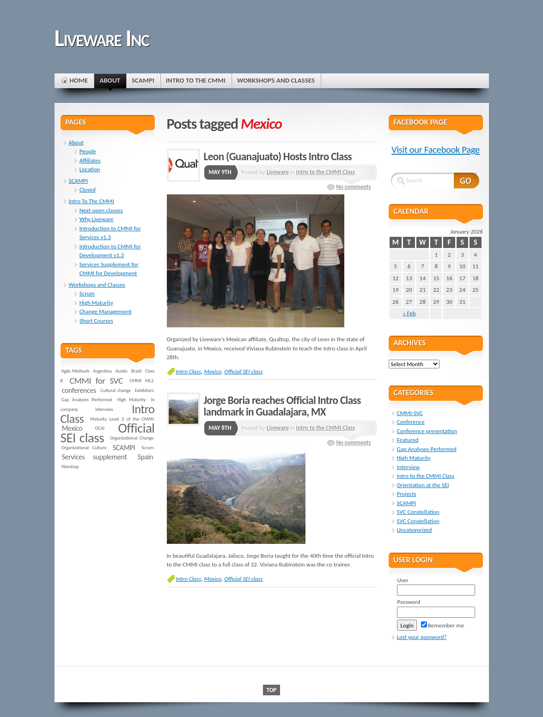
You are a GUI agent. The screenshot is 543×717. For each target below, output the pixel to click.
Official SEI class (243, 371)
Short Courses (96, 320)
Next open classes (101, 210)
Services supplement (94, 456)
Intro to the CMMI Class (325, 172)
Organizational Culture (83, 448)
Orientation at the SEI (423, 485)
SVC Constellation (418, 511)
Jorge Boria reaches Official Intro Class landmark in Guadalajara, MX (282, 406)
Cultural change (116, 390)
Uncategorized (414, 529)
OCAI (99, 428)
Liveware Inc (102, 38)
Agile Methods (75, 371)
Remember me (442, 625)
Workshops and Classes (97, 284)
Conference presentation (427, 431)
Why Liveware (96, 219)
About (76, 142)
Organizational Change (131, 438)
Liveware (278, 172)
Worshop (70, 467)
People (87, 151)
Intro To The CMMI (91, 201)
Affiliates (90, 160)
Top (272, 690)
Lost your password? (422, 636)
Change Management (105, 311)
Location (89, 169)
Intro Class (188, 371)
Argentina (102, 371)
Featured (408, 439)
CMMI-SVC (410, 413)
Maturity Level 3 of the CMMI (121, 419)
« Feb (409, 313)
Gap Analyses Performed (86, 400)
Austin (122, 371)
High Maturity (96, 302)
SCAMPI (78, 180)
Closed (87, 189)
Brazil (136, 371)
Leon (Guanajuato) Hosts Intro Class (278, 156)
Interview (408, 467)
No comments (353, 186)
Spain (145, 456)
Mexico (212, 371)
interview (104, 409)
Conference (411, 421)
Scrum (87, 293)
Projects (406, 493)
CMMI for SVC (96, 380)
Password (408, 601)
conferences (79, 390)
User (402, 580)
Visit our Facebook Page (435, 150)
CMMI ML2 (141, 381)
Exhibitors (144, 390)
